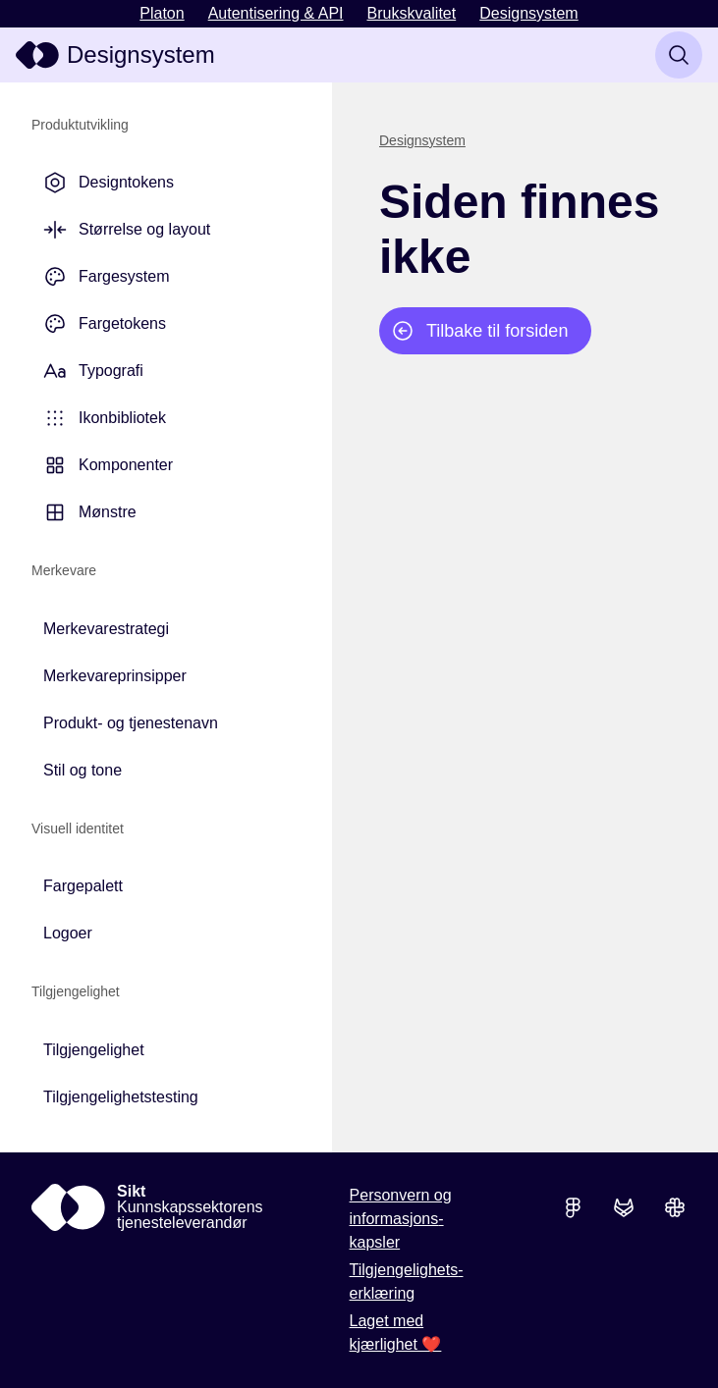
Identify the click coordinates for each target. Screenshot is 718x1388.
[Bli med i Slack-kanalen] (674, 1207)
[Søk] (678, 55)
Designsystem (528, 13)
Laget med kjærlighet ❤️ (396, 1332)
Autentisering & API (276, 13)
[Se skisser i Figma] (572, 1207)
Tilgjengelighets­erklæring (407, 1281)
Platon (161, 13)
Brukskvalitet (412, 13)
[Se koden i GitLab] (623, 1207)
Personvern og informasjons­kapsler (401, 1219)
